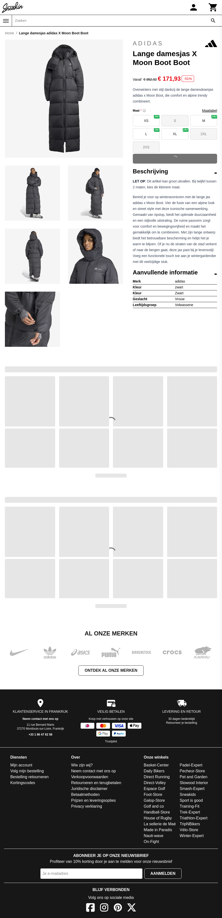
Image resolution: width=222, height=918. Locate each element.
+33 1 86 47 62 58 (40, 734)
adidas (175, 43)
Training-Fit (189, 806)
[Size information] (144, 110)
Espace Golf (154, 789)
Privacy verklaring (86, 806)
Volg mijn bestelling (27, 771)
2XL (204, 134)
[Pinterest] (118, 908)
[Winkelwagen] (213, 7)
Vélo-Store (189, 830)
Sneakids (188, 794)
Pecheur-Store (192, 771)
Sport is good (191, 800)
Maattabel (209, 111)
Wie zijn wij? (82, 765)
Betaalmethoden (85, 794)
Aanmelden (162, 873)
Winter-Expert (192, 836)
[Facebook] (90, 908)
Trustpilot (111, 741)
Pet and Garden (193, 777)
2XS (146, 147)
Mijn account (21, 765)
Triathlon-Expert (193, 818)
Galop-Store (154, 800)
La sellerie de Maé (160, 824)
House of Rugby (158, 818)
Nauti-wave (153, 836)
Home (9, 33)
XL (180, 132)
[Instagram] (104, 908)
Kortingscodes (22, 783)
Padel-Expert (191, 765)
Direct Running (157, 777)
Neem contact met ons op (40, 719)
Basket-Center (156, 765)
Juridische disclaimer (89, 789)
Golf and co (154, 806)
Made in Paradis (158, 830)
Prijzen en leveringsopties (93, 800)
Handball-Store (157, 812)
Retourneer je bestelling (181, 722)
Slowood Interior (194, 783)
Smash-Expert (192, 789)
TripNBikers (190, 824)
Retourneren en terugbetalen (96, 783)
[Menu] (6, 21)
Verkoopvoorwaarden (89, 777)
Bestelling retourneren (29, 777)
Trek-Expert (190, 812)
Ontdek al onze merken (111, 670)
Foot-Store (153, 794)
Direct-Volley (155, 783)
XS (152, 119)
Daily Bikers (154, 771)
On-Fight (151, 842)
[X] (131, 908)
